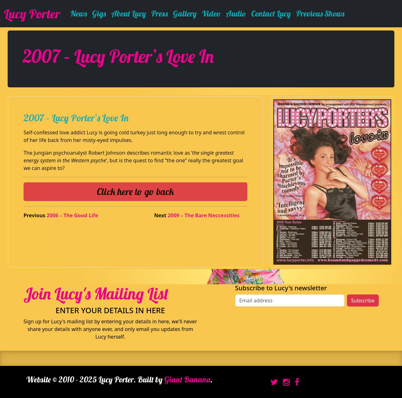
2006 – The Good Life (72, 215)
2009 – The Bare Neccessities (204, 215)
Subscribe (362, 300)
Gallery (185, 13)
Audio (236, 13)
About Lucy (128, 13)
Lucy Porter (32, 14)
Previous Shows (320, 13)
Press (159, 13)
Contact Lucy (271, 13)
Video (211, 13)
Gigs (99, 13)
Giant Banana (187, 379)
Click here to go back (135, 192)
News (78, 13)
